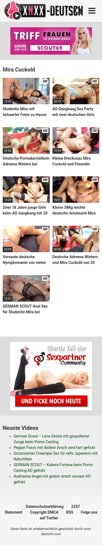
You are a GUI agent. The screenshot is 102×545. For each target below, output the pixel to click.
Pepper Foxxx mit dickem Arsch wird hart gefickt (54, 447)
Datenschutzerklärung (45, 506)
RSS (69, 512)
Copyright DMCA (44, 512)
